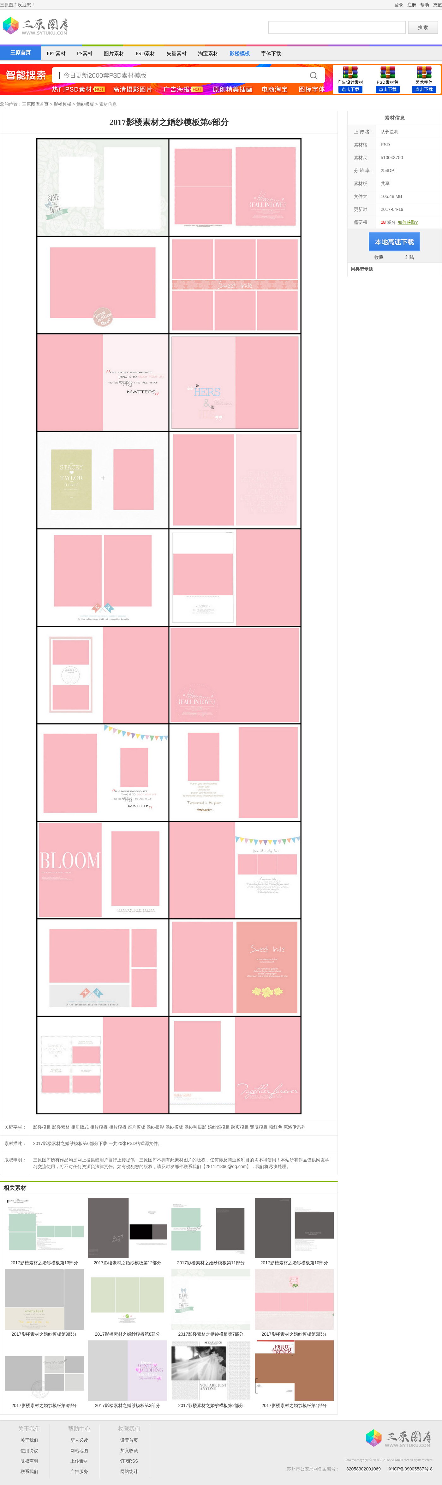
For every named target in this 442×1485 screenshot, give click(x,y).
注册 (411, 4)
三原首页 (20, 52)
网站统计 (129, 1471)
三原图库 (34, 26)
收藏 (378, 257)
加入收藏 (129, 1450)
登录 (398, 4)
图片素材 (114, 53)
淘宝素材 (208, 53)
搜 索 (423, 27)
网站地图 (79, 1450)
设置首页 (129, 1440)
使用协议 (29, 1450)
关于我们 (29, 1440)
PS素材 (85, 53)
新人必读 (79, 1440)
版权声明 (29, 1461)
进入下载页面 (394, 242)
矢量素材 (176, 53)
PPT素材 (56, 53)
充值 (437, 4)
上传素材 (79, 1461)
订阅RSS (129, 1461)
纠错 (409, 257)
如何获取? (408, 222)
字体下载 (271, 53)
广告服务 (79, 1471)
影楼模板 (240, 53)
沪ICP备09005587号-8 (410, 1468)
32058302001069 (363, 1468)
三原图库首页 (35, 104)
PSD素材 (145, 53)
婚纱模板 (85, 104)
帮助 (424, 4)
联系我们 (29, 1471)
